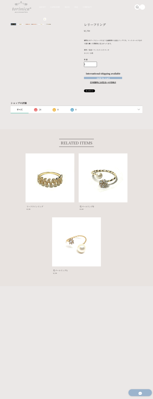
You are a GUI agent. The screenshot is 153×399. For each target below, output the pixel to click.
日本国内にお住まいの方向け (103, 87)
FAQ (76, 7)
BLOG (67, 7)
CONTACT (87, 7)
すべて (20, 115)
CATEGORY (55, 7)
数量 (86, 59)
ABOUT (42, 7)
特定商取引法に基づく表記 (39, 377)
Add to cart (103, 80)
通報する (111, 96)
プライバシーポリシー (20, 377)
